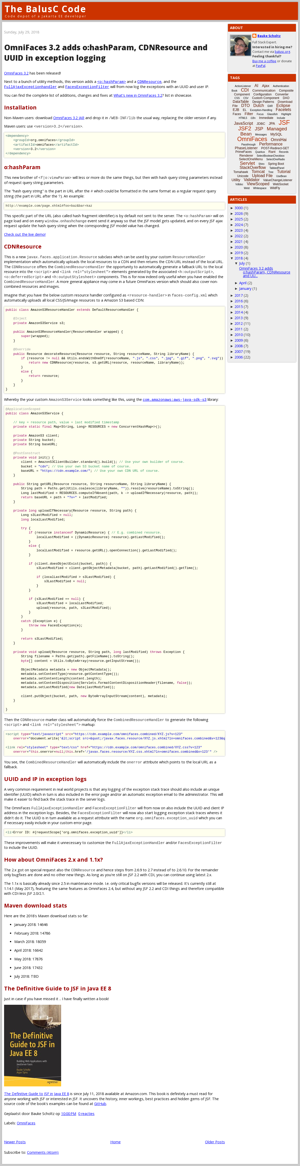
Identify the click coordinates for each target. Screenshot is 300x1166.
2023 (239, 230)
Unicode (242, 176)
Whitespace (259, 188)
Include (281, 118)
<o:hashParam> (111, 81)
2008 (239, 345)
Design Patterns (263, 102)
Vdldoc (239, 184)
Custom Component (265, 98)
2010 (239, 334)
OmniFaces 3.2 (16, 73)
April (243, 282)
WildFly (275, 188)
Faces (237, 114)
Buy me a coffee (264, 61)
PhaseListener (246, 148)
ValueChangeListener (277, 180)
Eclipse (283, 105)
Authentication (281, 86)
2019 (239, 252)
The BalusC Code (45, 9)
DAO (286, 98)
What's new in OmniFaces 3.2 (138, 95)
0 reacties (86, 1113)
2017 (239, 295)
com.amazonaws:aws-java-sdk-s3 (175, 399)
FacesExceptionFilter (87, 86)
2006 (239, 357)
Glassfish (272, 114)
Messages (261, 134)
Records (284, 152)
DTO (245, 105)
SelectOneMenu (251, 159)
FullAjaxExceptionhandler (30, 86)
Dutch (258, 105)
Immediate (266, 118)
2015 (239, 306)
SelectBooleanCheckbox (270, 155)
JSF (284, 122)
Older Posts (215, 1141)
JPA (272, 123)
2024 (239, 224)
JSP (259, 128)
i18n (253, 118)
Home (115, 1141)
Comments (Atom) (43, 1152)
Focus (260, 114)
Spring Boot (276, 164)
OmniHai (279, 140)
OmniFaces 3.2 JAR (68, 117)
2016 (239, 301)
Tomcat (258, 171)
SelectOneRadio (275, 159)
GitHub (100, 1103)
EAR (270, 106)
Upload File (262, 175)
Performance (271, 144)
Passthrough (248, 144)
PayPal (260, 66)
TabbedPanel (276, 168)
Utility (235, 180)
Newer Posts (15, 1141)
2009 (239, 340)
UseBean (281, 176)
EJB (236, 110)
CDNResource (149, 81)
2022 (239, 235)
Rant (271, 152)
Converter (282, 94)
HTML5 (243, 118)
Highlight (286, 114)
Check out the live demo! (25, 234)
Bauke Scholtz (269, 36)
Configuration (262, 94)
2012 (239, 323)
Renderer (246, 155)
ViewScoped (258, 184)
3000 (239, 207)
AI (256, 85)
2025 (239, 219)
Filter (249, 113)
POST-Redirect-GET (275, 148)
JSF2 (244, 128)
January (245, 288)
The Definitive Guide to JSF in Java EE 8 (36, 1093)
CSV (246, 98)
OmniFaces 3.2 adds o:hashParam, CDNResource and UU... (264, 272)
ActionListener (243, 86)
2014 (239, 312)
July (242, 263)
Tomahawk (241, 172)
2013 (239, 317)
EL (245, 110)
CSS (237, 98)
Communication (263, 90)
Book (234, 90)
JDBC (260, 124)
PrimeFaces (243, 152)
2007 (239, 351)
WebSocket (281, 184)
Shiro (261, 164)
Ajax (265, 85)
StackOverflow (253, 167)
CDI (245, 90)
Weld (247, 188)
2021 (239, 241)
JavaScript (243, 123)
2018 (239, 258)
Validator (252, 180)
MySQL (276, 134)
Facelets (283, 109)
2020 (239, 247)
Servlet (247, 163)
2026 (239, 213)
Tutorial (284, 171)
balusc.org (282, 51)
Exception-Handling (261, 110)
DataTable (241, 102)
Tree (270, 172)
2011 (239, 329)
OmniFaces (26, 1123)
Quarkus (260, 152)
